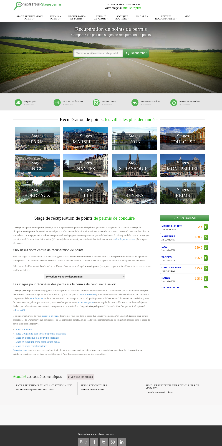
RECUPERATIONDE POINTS (77, 17)
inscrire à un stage (50, 315)
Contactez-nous (20, 350)
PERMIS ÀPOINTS (55, 17)
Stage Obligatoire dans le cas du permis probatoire (41, 333)
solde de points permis (124, 239)
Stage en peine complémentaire (31, 346)
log (83, 442)
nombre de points (86, 302)
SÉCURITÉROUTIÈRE (122, 17)
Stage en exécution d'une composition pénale (38, 342)
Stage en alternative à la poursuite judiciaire (37, 337)
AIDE (187, 16)
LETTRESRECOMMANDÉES (166, 17)
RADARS (142, 16)
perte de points (36, 298)
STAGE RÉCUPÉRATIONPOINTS (29, 17)
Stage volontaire (24, 329)
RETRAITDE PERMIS (101, 17)
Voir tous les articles (80, 376)
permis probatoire (88, 294)
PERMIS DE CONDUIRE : (95, 385)
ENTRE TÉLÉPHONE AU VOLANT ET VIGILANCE (44, 385)
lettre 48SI (20, 310)
